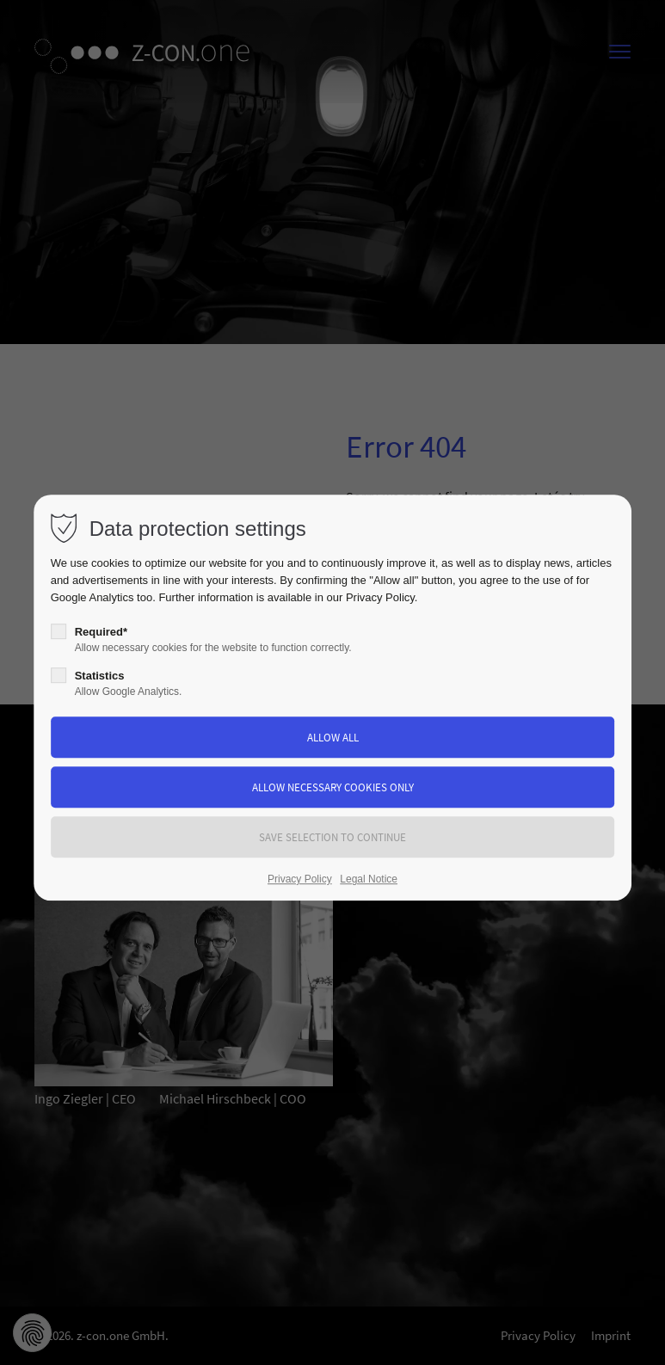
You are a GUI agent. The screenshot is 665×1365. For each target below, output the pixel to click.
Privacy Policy (380, 597)
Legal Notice (368, 879)
